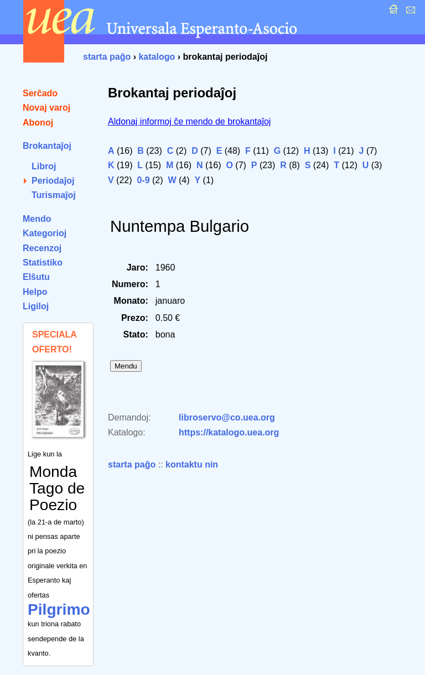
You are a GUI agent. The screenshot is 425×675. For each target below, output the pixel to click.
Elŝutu (36, 277)
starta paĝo (107, 56)
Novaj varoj (46, 107)
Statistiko (43, 262)
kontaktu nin (191, 464)
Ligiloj (36, 306)
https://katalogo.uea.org (229, 432)
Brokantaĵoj (47, 145)
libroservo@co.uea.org (227, 417)
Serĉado (40, 93)
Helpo (35, 292)
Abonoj (38, 122)
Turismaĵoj (54, 195)
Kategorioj (44, 233)
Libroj (44, 166)
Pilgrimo (59, 609)
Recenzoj (42, 248)
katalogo (156, 56)
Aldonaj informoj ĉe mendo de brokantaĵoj (189, 121)
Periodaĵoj (53, 180)
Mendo (37, 219)
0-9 (143, 180)
